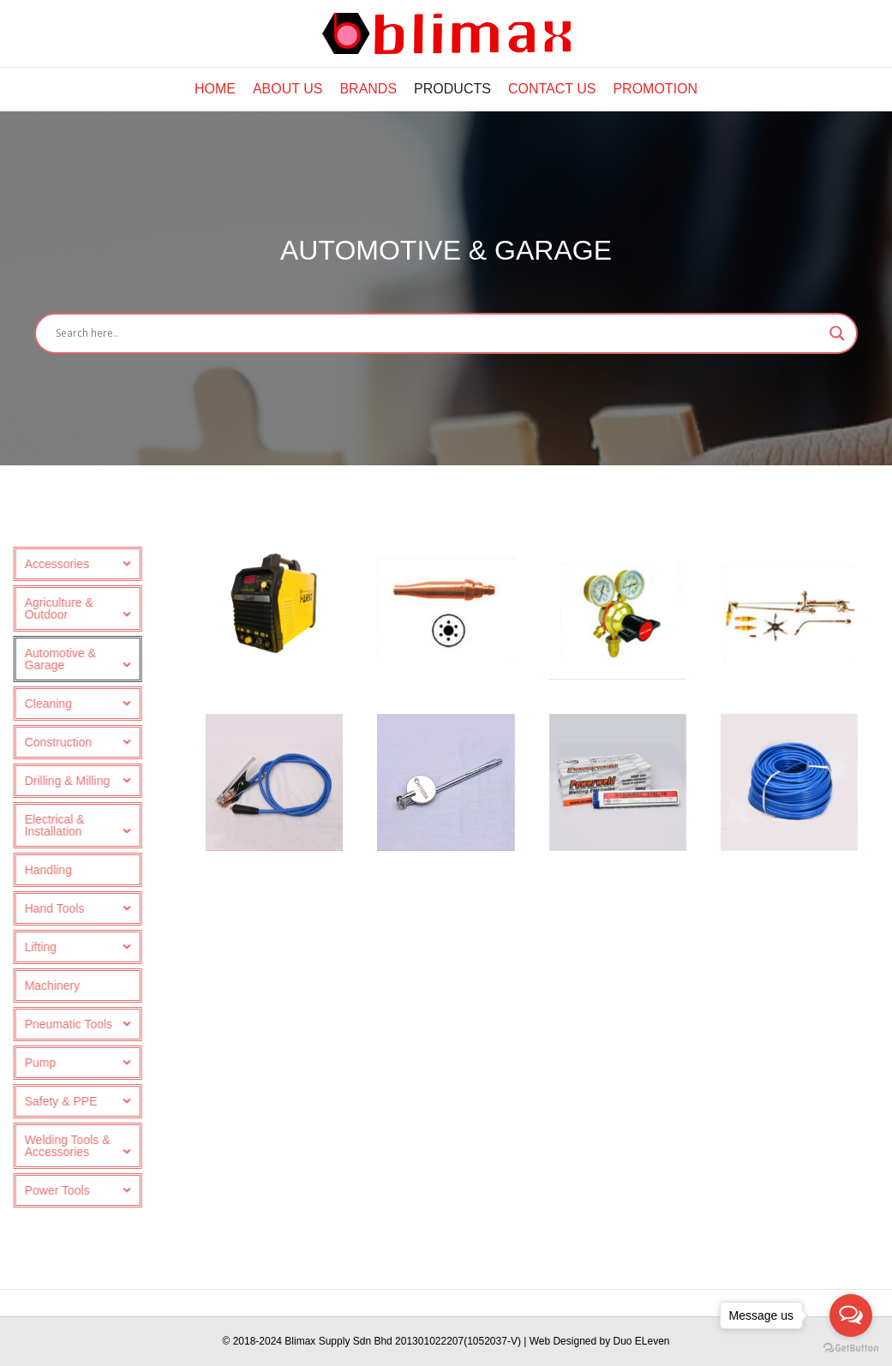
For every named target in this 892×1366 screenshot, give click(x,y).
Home (215, 88)
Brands (368, 88)
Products (452, 88)
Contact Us (552, 88)
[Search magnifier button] (837, 333)
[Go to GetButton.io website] (850, 1348)
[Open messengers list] (850, 1315)
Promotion (655, 88)
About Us (288, 88)
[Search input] (438, 333)
